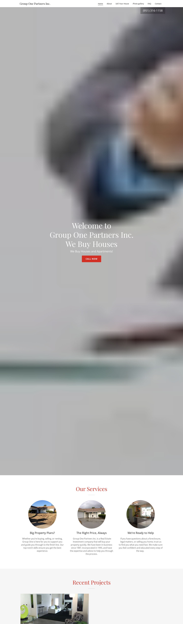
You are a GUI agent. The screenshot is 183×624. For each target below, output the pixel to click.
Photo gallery (138, 3)
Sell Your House (122, 3)
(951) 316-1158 (153, 10)
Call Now (91, 258)
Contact (158, 3)
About (109, 3)
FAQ (149, 3)
